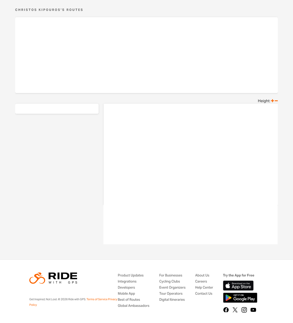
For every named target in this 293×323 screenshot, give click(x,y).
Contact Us (203, 294)
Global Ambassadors (133, 306)
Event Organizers (172, 288)
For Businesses (170, 275)
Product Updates (131, 275)
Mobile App (126, 294)
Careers (201, 282)
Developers (126, 288)
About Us (202, 275)
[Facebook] (226, 310)
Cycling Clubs (169, 282)
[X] (235, 310)
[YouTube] (253, 310)
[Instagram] (244, 310)
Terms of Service (96, 299)
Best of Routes (129, 300)
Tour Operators (171, 294)
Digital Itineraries (172, 300)
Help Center (204, 288)
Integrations (127, 282)
